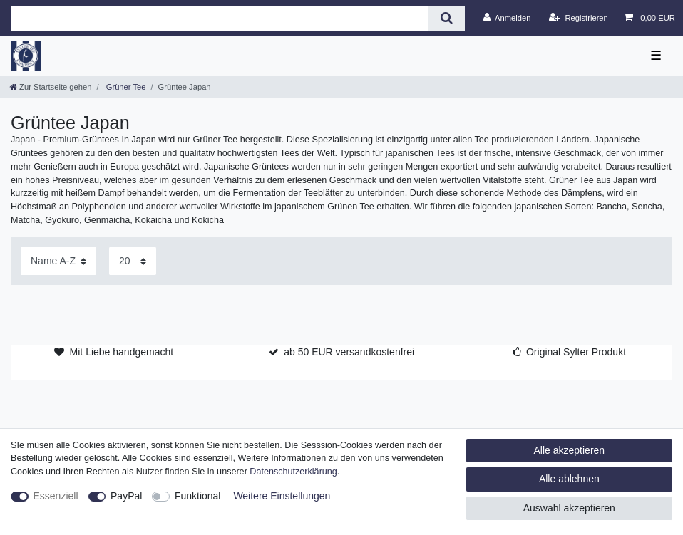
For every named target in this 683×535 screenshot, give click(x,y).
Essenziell (56, 496)
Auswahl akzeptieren (569, 508)
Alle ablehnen (569, 478)
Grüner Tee (125, 87)
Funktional (198, 496)
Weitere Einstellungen (281, 496)
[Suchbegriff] (219, 18)
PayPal (126, 496)
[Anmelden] (507, 18)
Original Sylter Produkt (576, 352)
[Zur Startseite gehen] (50, 87)
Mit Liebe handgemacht (122, 352)
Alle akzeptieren (569, 450)
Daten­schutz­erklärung (293, 472)
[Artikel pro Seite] (132, 261)
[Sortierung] (58, 261)
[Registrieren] (578, 18)
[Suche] (446, 18)
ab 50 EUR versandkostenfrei (349, 352)
